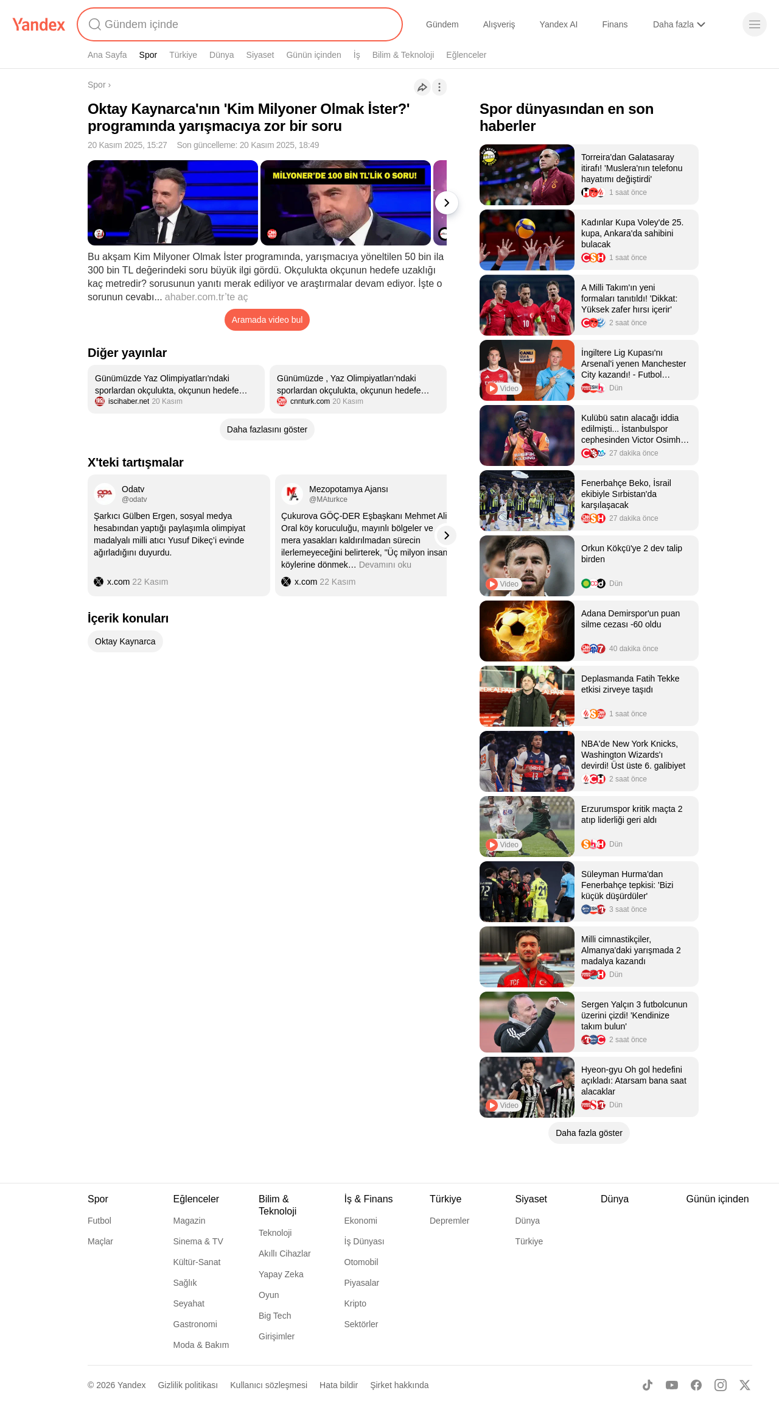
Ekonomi (360, 1220)
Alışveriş (499, 24)
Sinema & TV (198, 1241)
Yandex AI (559, 24)
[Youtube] (671, 1385)
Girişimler (277, 1336)
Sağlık (185, 1283)
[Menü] (754, 24)
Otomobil (361, 1262)
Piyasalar (362, 1283)
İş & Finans (368, 1199)
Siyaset (260, 55)
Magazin (189, 1220)
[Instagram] (720, 1385)
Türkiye (183, 55)
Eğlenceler (466, 55)
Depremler (449, 1220)
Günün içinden (313, 55)
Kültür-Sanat (197, 1262)
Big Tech (275, 1316)
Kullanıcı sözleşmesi (268, 1385)
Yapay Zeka (281, 1274)
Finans (614, 24)
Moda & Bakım (201, 1345)
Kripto (355, 1303)
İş (357, 55)
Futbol (99, 1220)
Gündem (442, 24)
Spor (148, 54)
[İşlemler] (439, 87)
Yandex (131, 1385)
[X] (745, 1385)
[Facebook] (696, 1385)
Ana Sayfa (107, 55)
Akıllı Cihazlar (285, 1253)
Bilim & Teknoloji (403, 55)
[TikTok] (647, 1385)
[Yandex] (39, 24)
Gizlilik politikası (188, 1385)
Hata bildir (339, 1385)
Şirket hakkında (399, 1385)
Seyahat (188, 1303)
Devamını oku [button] (385, 565)
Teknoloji (275, 1233)
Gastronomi (195, 1324)
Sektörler (361, 1324)
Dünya (221, 55)
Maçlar (100, 1241)
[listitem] (176, 389)
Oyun (269, 1295)
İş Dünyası (364, 1241)
